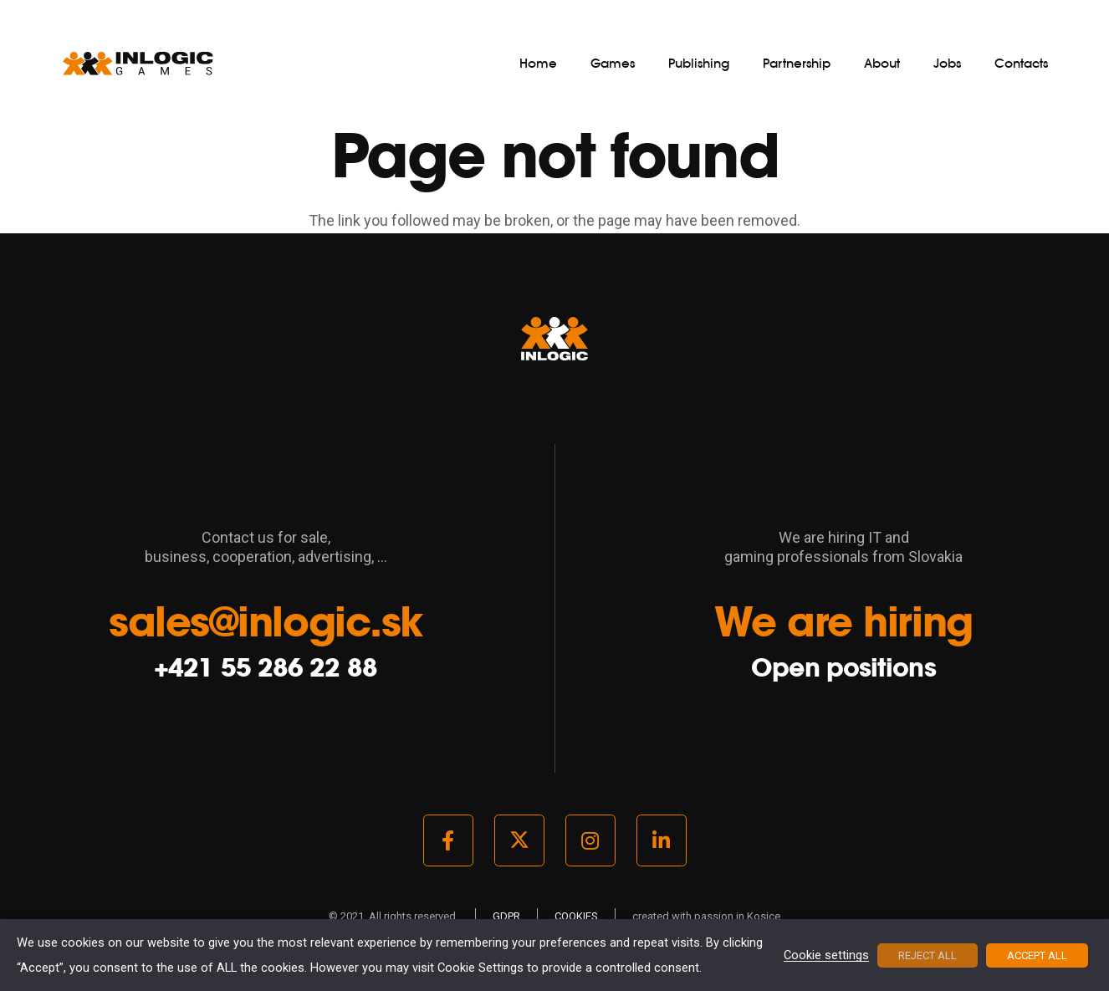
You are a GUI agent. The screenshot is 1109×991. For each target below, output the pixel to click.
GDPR (506, 916)
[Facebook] (448, 840)
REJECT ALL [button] (927, 955)
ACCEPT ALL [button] (1037, 955)
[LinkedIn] (661, 840)
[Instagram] (590, 840)
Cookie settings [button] (826, 956)
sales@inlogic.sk (265, 621)
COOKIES (576, 916)
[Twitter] (519, 840)
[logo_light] (138, 63)
